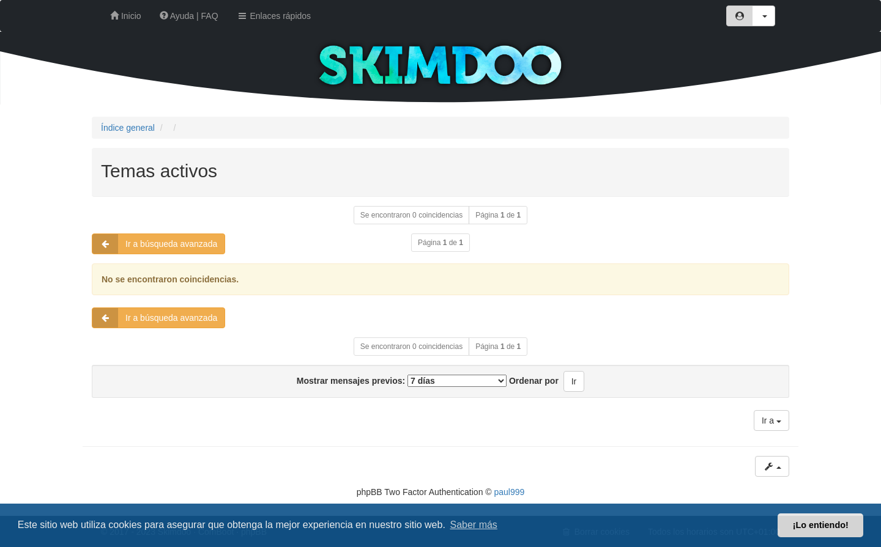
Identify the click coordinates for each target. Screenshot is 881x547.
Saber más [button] (473, 524)
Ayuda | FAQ (189, 16)
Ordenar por (534, 381)
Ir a (771, 420)
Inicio (125, 16)
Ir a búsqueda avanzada (154, 244)
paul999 (509, 492)
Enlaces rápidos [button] (274, 16)
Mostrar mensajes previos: (402, 381)
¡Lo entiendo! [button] (821, 525)
